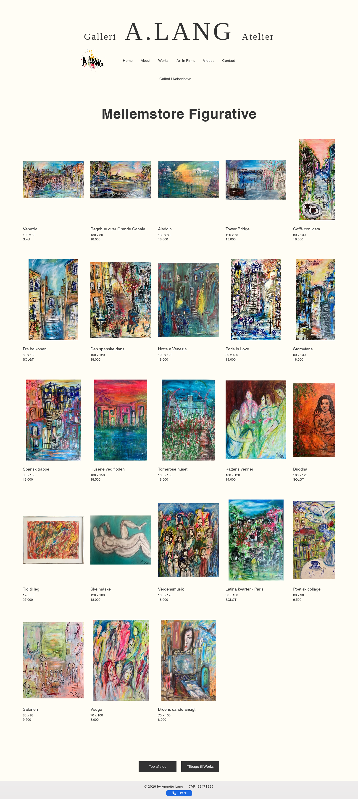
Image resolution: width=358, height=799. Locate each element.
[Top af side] (157, 766)
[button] (185, 60)
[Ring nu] (179, 793)
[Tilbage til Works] (200, 766)
